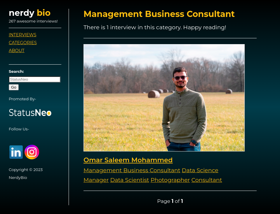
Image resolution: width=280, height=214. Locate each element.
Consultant (207, 179)
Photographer (170, 179)
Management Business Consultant (132, 170)
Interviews (22, 34)
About (17, 50)
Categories (23, 42)
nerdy (30, 13)
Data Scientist (129, 179)
